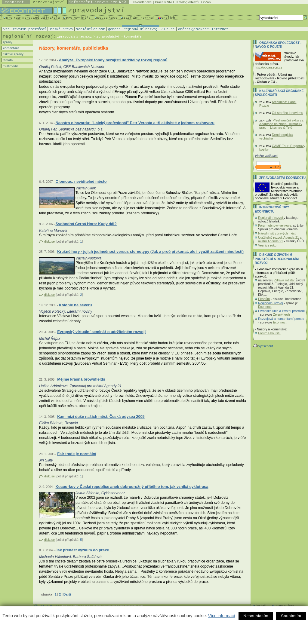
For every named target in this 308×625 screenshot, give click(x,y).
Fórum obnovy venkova (274, 225)
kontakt (261, 605)
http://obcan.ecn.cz (268, 67)
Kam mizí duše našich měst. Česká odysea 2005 (101, 416)
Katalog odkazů (188, 2)
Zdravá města (284, 280)
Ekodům (264, 299)
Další (67, 594)
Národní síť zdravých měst (277, 233)
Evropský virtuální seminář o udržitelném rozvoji (101, 331)
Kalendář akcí (142, 2)
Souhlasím (291, 616)
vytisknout (263, 346)
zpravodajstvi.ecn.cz (74, 36)
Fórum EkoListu (269, 333)
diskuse (49, 241)
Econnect (264, 306)
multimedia (10, 66)
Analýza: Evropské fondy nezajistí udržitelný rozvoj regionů (113, 60)
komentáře (10, 48)
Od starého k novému (287, 113)
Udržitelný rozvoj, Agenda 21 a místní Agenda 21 (280, 239)
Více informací (221, 615)
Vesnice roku (267, 245)
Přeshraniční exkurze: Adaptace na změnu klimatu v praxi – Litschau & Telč (281, 123)
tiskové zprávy (12, 54)
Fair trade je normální (76, 454)
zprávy (7, 42)
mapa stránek (285, 605)
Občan (206, 2)
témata (7, 60)
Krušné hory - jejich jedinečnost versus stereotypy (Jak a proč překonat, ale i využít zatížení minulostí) (150, 251)
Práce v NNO (164, 2)
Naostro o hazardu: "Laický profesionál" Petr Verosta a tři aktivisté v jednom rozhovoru (134, 123)
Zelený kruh (281, 314)
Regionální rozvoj (271, 217)
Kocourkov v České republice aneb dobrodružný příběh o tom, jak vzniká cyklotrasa (131, 486)
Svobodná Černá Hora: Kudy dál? (85, 224)
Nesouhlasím (255, 616)
